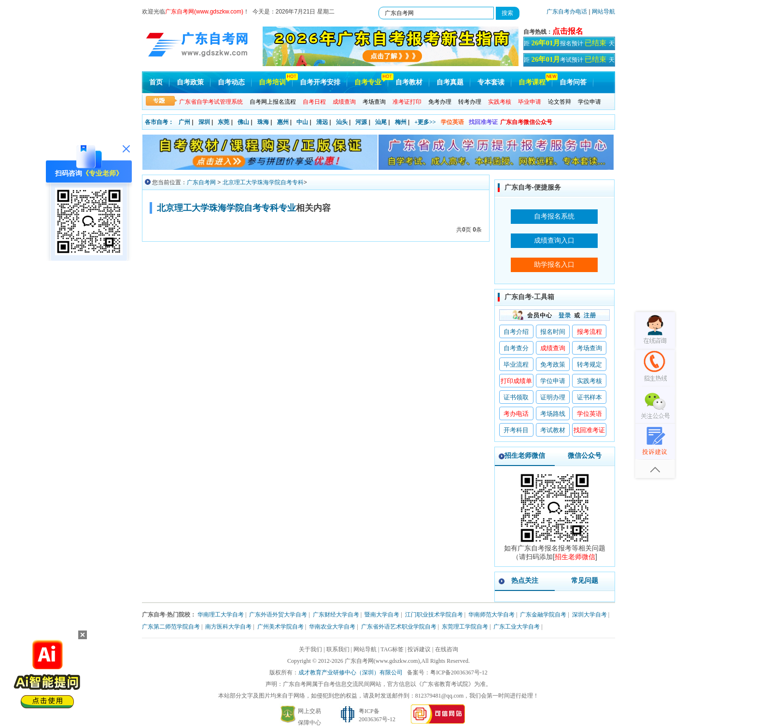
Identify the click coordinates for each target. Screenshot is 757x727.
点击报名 (567, 31)
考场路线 (552, 413)
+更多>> (425, 122)
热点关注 (524, 580)
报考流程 (589, 331)
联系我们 (338, 649)
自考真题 (449, 82)
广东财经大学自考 (336, 614)
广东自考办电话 (567, 11)
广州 (184, 122)
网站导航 (603, 11)
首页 (156, 82)
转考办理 (469, 101)
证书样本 (589, 397)
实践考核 (589, 380)
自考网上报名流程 (273, 101)
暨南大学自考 (381, 614)
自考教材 (408, 82)
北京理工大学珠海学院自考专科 (263, 182)
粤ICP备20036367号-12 (459, 672)
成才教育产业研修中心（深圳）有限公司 (350, 672)
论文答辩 (559, 101)
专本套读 (491, 82)
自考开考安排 (320, 82)
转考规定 (589, 364)
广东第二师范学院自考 (171, 626)
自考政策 (190, 82)
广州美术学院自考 (280, 626)
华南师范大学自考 (491, 614)
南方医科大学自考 (228, 626)
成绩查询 (552, 348)
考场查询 (374, 101)
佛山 (243, 122)
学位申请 (589, 101)
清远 (322, 122)
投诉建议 (419, 649)
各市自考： (159, 122)
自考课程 (532, 82)
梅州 (401, 122)
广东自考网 (201, 182)
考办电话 (516, 413)
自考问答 (573, 82)
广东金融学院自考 (543, 614)
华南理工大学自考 (220, 614)
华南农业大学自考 (332, 626)
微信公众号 (585, 455)
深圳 (204, 122)
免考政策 (552, 364)
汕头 (342, 122)
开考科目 (516, 430)
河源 (361, 122)
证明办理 (552, 397)
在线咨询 (446, 649)
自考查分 (516, 348)
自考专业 (367, 82)
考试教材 (552, 430)
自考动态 (231, 82)
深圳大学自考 (589, 614)
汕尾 (381, 122)
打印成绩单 (516, 380)
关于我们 (310, 649)
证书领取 (516, 397)
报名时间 (552, 331)
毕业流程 (516, 364)
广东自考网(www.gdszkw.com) (382, 661)
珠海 (263, 122)
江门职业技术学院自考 (434, 614)
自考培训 (272, 82)
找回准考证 (483, 122)
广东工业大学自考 (516, 626)
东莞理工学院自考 (465, 626)
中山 (302, 122)
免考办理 (439, 101)
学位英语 (452, 122)
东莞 (223, 122)
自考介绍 (516, 331)
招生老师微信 (525, 455)
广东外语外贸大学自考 (278, 614)
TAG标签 (392, 649)
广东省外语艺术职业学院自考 (398, 626)
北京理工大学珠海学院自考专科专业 (226, 208)
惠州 (283, 122)
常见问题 (584, 580)
